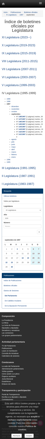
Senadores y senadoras (11, 330)
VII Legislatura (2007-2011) (19, 69)
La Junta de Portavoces (10, 325)
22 (6, 262)
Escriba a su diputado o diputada (14, 397)
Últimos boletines (10, 196)
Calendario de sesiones (10, 356)
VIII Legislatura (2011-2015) (20, 61)
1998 (8, 101)
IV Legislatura (11, 15)
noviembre (15, 109)
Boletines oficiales (30, 12)
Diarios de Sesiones (11, 291)
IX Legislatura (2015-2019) (19, 53)
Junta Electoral (7, 379)
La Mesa (5, 323)
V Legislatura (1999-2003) (18, 85)
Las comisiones (7, 333)
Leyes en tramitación (9, 351)
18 (23, 258)
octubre (14, 111)
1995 (8, 162)
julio (12, 142)
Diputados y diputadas (10, 328)
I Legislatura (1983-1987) (18, 183)
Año (5, 215)
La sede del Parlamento (11, 366)
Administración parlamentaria (13, 369)
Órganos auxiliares (9, 376)
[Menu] (40, 3)
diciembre (15, 106)
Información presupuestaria (12, 402)
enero (13, 157)
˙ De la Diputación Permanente (15, 306)
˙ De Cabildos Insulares (12, 301)
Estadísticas (6, 381)
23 (12, 262)
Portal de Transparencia (11, 394)
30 (12, 267)
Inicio (6, 12)
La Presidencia (7, 320)
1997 (21, 15)
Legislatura (8, 206)
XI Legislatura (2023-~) (16, 37)
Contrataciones (7, 399)
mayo (13, 147)
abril (13, 149)
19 (28, 258)
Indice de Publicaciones (12, 280)
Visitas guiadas (7, 371)
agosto (13, 139)
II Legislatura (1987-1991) (18, 176)
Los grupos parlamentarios (12, 335)
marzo (13, 152)
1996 (8, 160)
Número (7, 223)
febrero (14, 154)
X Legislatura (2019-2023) (18, 45)
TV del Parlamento (9, 346)
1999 (8, 99)
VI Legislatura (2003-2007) (19, 77)
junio (13, 144)
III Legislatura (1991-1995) (19, 168)
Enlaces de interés (9, 384)
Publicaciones (16, 12)
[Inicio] (3, 4)
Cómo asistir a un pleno (10, 374)
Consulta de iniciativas (10, 353)
